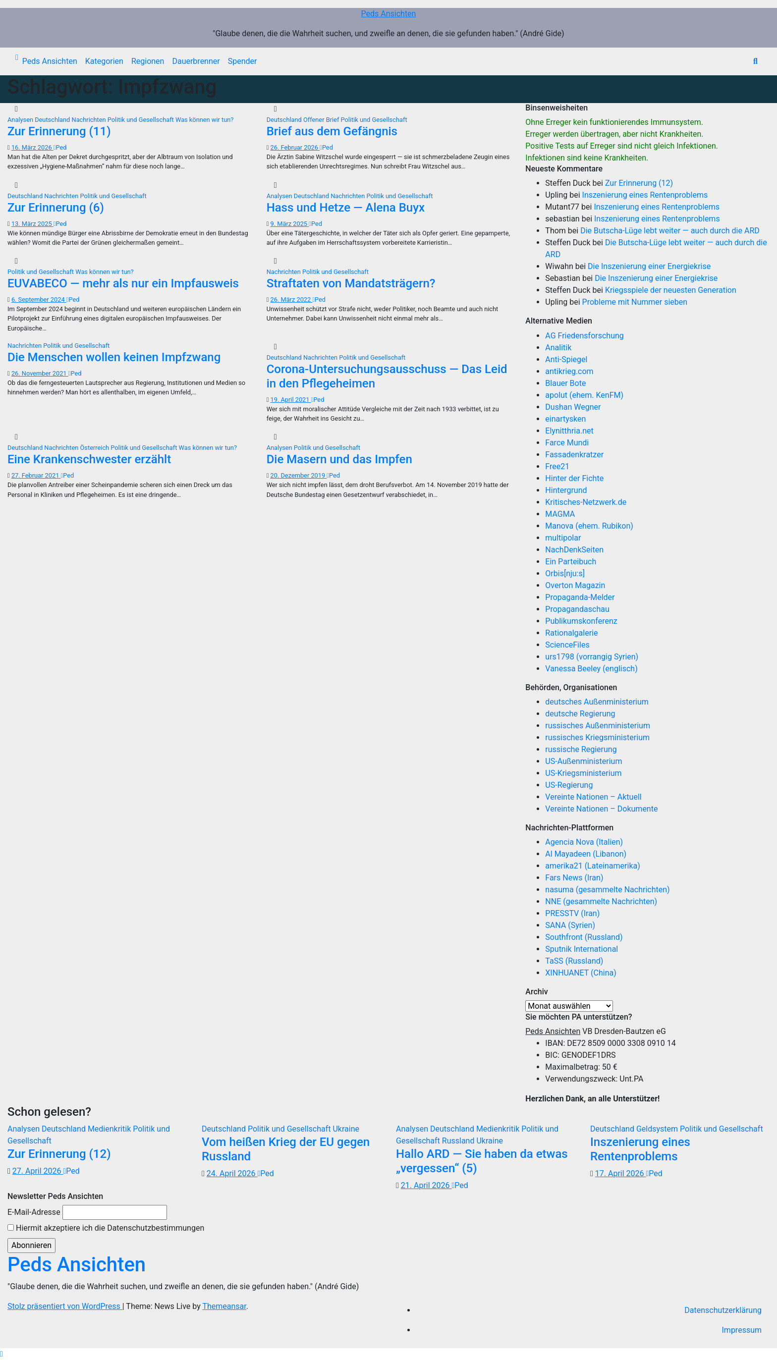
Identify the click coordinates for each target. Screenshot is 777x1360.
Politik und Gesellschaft (141, 119)
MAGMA (560, 514)
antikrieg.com (569, 371)
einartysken (565, 419)
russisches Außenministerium (597, 725)
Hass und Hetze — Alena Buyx (346, 208)
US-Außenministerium (583, 761)
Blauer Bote (565, 383)
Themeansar (224, 1306)
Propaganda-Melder (579, 597)
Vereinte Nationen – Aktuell (593, 797)
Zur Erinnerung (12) (639, 183)
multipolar (563, 538)
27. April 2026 (37, 1171)
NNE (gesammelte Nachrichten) (601, 901)
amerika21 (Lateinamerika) (592, 865)
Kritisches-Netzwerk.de (585, 502)
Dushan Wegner (573, 407)
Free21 (557, 466)
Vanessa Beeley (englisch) (591, 668)
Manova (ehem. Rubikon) (589, 526)
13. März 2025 (32, 223)
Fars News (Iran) (574, 877)
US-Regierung (569, 785)
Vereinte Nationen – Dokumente (601, 809)
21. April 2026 (426, 1185)
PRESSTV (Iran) (572, 913)
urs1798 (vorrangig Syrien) (591, 656)
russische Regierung (580, 749)
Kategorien (104, 61)
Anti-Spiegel (566, 359)
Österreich (95, 447)
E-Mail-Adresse (33, 1212)
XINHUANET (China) (580, 973)
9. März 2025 (290, 223)
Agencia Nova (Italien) (584, 842)
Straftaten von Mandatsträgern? (351, 283)
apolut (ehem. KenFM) (584, 395)
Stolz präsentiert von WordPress (64, 1306)
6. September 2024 (38, 299)
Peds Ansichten (388, 13)
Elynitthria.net (569, 430)
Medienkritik (110, 1129)
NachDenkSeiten (574, 549)
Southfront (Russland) (583, 937)
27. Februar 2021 (36, 475)
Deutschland (53, 119)
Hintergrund (566, 490)
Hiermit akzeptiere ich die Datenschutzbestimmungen (105, 1228)
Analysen (21, 119)
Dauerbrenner (196, 61)
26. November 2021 (39, 373)
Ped (60, 147)
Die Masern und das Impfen (339, 459)
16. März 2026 (32, 147)
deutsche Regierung (580, 713)
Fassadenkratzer (574, 454)
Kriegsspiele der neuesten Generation (670, 290)
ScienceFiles (567, 645)
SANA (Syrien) (570, 925)
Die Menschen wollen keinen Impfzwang (114, 357)
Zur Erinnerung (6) (55, 208)
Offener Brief (322, 119)
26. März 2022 (292, 299)
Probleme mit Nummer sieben (635, 302)
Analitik (558, 347)
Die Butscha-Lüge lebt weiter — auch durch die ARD (670, 230)
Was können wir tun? (204, 119)
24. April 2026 (232, 1173)
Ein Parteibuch (570, 561)
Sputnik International (581, 949)
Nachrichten (90, 119)
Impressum (742, 1330)
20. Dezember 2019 (299, 475)
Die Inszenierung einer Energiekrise (649, 266)
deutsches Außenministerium (597, 702)
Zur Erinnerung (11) (59, 131)
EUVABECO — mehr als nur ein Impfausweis (123, 283)
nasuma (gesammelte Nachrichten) (607, 889)
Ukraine (346, 1129)
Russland (459, 1140)
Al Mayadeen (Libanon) (585, 854)
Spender (242, 61)
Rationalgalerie (571, 633)
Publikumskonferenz (581, 621)
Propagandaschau (577, 609)
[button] (755, 61)
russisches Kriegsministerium (597, 737)
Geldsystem (658, 1129)
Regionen (148, 61)
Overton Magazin (575, 585)
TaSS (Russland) (574, 961)
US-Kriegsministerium (583, 773)
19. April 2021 (291, 399)
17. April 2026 (620, 1173)
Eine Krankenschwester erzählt (89, 459)
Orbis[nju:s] (565, 573)
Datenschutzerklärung (723, 1310)
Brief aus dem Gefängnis (332, 131)
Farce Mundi (567, 442)
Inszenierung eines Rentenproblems (645, 195)
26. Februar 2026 (295, 147)
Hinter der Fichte (574, 478)
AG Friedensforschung (584, 335)
